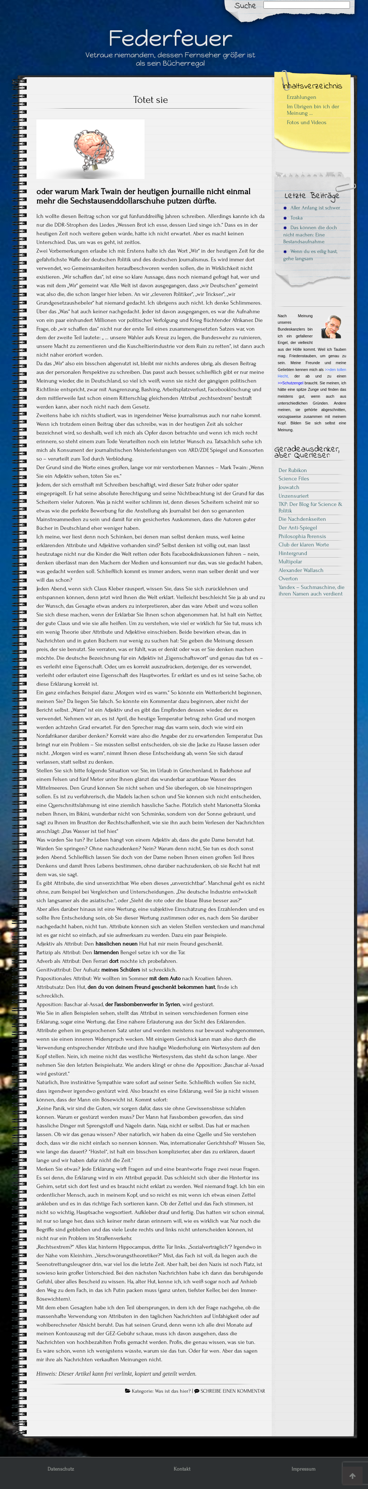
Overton (288, 578)
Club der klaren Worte (304, 544)
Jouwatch (289, 487)
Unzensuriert (294, 496)
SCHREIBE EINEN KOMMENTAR (233, 1391)
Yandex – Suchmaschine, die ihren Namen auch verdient (312, 590)
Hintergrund (293, 553)
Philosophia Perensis (302, 536)
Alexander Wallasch (301, 570)
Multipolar (290, 561)
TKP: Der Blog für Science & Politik (310, 507)
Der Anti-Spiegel (298, 527)
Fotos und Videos (307, 122)
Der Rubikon (293, 470)
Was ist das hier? (173, 1391)
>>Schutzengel (290, 383)
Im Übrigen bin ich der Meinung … (313, 109)
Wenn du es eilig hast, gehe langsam (310, 254)
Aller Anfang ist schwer (311, 208)
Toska (293, 218)
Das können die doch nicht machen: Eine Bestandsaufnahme (310, 234)
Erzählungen (301, 97)
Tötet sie (150, 99)
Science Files (294, 478)
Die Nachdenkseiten (302, 519)
